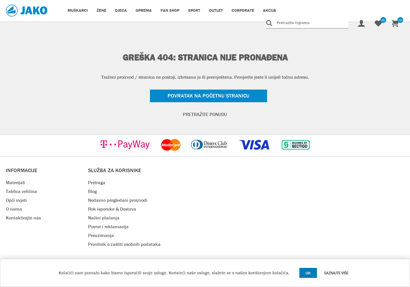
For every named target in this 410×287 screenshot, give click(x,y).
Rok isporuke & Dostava (112, 209)
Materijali (15, 182)
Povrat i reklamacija (108, 227)
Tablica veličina (21, 191)
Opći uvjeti (16, 200)
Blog (92, 191)
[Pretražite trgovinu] (307, 22)
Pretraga (96, 182)
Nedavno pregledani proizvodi (117, 200)
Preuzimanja (101, 235)
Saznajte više (336, 273)
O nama (14, 209)
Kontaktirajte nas (23, 218)
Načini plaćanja (103, 218)
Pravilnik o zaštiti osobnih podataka (124, 244)
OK (308, 273)
